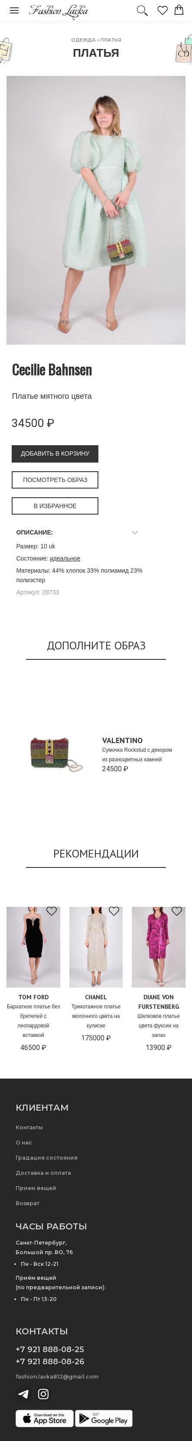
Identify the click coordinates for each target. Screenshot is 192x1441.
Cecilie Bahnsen (52, 369)
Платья (111, 40)
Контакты (29, 1127)
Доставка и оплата (43, 1173)
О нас (24, 1142)
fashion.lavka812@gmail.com (57, 1376)
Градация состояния (47, 1157)
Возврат (27, 1203)
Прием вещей (36, 1188)
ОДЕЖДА (83, 40)
